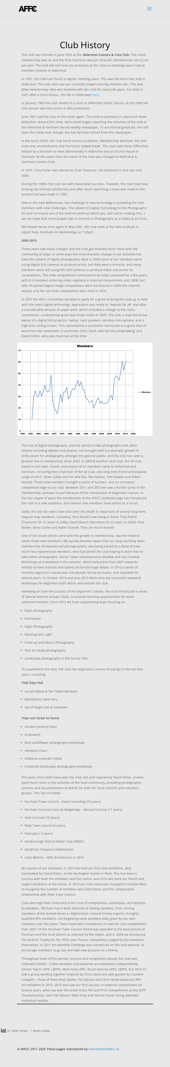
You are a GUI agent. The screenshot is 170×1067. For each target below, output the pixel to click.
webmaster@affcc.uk (104, 1049)
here (95, 95)
